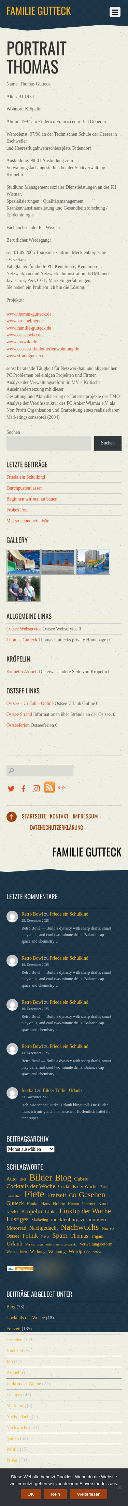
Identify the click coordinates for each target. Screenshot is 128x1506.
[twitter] (11, 787)
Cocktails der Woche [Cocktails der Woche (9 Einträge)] (77, 1186)
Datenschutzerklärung (56, 827)
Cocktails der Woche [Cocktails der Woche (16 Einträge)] (30, 1186)
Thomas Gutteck (21, 639)
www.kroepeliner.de (25, 320)
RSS (61, 787)
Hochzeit (14, 1350)
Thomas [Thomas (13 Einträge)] (79, 1236)
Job (9, 1361)
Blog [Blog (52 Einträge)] (63, 1177)
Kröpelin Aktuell (22, 671)
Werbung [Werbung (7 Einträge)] (37, 1251)
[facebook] (23, 787)
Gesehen (14, 1339)
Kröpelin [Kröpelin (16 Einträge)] (31, 1211)
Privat (11, 1460)
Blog (10, 1306)
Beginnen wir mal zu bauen (32, 499)
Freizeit (13, 1328)
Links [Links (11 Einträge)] (50, 1211)
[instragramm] (36, 787)
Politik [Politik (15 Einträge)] (30, 1235)
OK (31, 1494)
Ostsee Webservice (23, 628)
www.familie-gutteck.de (28, 328)
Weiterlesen (88, 1494)
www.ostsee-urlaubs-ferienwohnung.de (42, 348)
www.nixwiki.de (21, 341)
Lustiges (14, 1394)
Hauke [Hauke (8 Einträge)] (32, 1203)
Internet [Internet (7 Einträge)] (89, 1203)
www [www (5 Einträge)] (97, 1252)
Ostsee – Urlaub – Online (30, 703)
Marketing (16, 1405)
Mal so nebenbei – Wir (27, 520)
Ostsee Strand (19, 714)
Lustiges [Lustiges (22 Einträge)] (17, 1219)
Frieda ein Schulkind (25, 477)
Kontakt (59, 816)
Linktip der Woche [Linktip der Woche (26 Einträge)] (85, 1211)
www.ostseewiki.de (24, 334)
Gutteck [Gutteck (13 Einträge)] (15, 1203)
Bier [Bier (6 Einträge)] (22, 1179)
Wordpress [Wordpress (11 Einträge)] (79, 1251)
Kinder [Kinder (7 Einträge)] (12, 1212)
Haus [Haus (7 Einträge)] (45, 1203)
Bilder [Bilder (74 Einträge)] (40, 1177)
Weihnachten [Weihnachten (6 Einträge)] (16, 1252)
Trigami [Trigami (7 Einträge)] (98, 1236)
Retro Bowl (32, 914)
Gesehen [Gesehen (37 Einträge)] (92, 1194)
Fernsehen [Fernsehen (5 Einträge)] (14, 1196)
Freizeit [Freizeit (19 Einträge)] (56, 1195)
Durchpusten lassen (24, 488)
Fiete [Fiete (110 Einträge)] (34, 1193)
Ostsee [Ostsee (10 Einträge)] (13, 1236)
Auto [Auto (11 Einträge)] (11, 1179)
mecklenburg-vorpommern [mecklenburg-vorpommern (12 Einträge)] (79, 1219)
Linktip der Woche (23, 1383)
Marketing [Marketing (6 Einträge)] (39, 1220)
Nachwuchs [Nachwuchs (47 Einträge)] (80, 1227)
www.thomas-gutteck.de (29, 314)
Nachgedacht (18, 1416)
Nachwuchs (17, 1427)
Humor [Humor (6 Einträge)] (73, 1204)
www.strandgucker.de (26, 355)
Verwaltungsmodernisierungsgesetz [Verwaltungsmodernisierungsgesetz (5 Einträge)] (51, 1244)
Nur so (12, 1438)
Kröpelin (14, 1372)
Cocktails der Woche (25, 1317)
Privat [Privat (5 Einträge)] (45, 1236)
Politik (12, 1449)
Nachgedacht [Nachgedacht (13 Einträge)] (43, 1228)
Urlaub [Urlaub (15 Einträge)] (14, 1243)
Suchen (13, 432)
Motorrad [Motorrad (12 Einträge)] (16, 1228)
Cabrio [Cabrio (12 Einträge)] (81, 1179)
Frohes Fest (17, 509)
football (29, 1090)
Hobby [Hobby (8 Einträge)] (59, 1203)
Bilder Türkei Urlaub (62, 1090)
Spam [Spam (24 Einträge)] (60, 1235)
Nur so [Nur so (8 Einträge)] (108, 1228)
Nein (55, 1494)
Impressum (85, 816)
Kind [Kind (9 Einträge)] (103, 1203)
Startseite (34, 816)
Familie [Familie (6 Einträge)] (106, 1187)
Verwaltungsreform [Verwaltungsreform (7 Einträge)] (96, 1244)
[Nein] (119, 1487)
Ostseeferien (18, 725)
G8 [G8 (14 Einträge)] (72, 1195)
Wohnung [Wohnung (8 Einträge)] (57, 1251)
